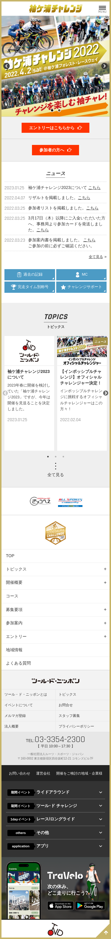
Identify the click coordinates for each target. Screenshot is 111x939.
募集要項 (14, 609)
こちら (94, 187)
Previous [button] (5, 393)
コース (12, 596)
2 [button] (56, 457)
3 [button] (63, 457)
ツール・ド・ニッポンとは (25, 694)
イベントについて (18, 705)
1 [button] (48, 457)
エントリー (16, 636)
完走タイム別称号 (30, 287)
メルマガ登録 (15, 716)
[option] (29, 393)
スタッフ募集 (69, 716)
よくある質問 (18, 663)
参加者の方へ (55, 150)
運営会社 (43, 773)
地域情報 (14, 649)
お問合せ (66, 705)
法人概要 (11, 726)
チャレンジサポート (81, 287)
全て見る (96, 257)
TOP (10, 555)
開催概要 (14, 582)
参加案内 (14, 622)
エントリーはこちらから (55, 127)
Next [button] (106, 393)
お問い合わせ (19, 773)
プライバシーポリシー (76, 726)
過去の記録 (30, 274)
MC (81, 274)
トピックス (16, 569)
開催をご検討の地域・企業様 (79, 773)
